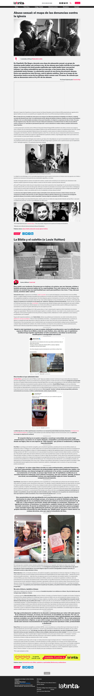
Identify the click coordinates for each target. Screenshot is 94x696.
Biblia (34, 662)
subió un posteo (42, 294)
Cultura (54, 682)
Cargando (47, 673)
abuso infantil (25, 229)
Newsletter (66, 7)
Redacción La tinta (37, 59)
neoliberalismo (62, 662)
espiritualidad (46, 662)
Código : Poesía (39, 7)
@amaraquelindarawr (66, 561)
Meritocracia (54, 662)
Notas (16, 7)
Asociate (77, 3)
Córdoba (38, 682)
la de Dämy (35, 303)
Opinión (42, 684)
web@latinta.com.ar (20, 682)
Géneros (38, 684)
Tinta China (26, 7)
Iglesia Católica (44, 229)
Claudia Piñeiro (18, 379)
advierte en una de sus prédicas (22, 318)
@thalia (33, 561)
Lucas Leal (32, 282)
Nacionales (43, 682)
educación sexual (34, 229)
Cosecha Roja (76, 79)
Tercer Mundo (49, 682)
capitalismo (40, 662)
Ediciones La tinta (53, 7)
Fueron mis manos (40, 691)
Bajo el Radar (47, 691)
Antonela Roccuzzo (27, 662)
